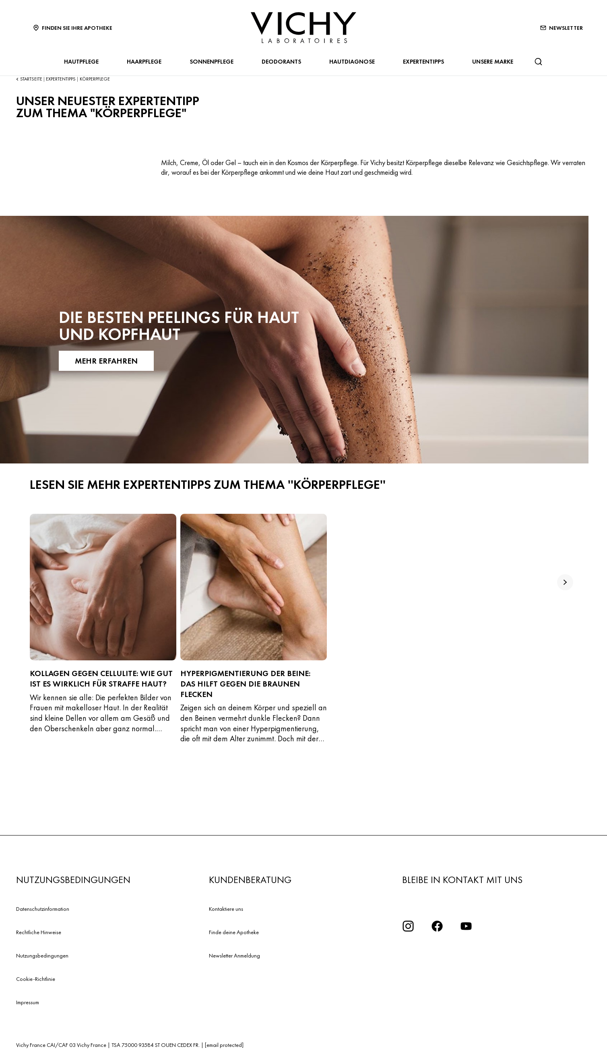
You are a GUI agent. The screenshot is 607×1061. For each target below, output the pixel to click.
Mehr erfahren (106, 361)
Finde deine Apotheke (234, 932)
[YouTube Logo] (466, 926)
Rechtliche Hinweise (38, 932)
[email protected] (224, 1045)
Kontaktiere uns (226, 908)
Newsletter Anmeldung (234, 955)
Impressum (27, 1002)
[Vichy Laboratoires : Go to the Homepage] (303, 27)
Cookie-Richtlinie (35, 978)
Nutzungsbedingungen (42, 955)
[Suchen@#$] (538, 61)
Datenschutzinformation (42, 908)
